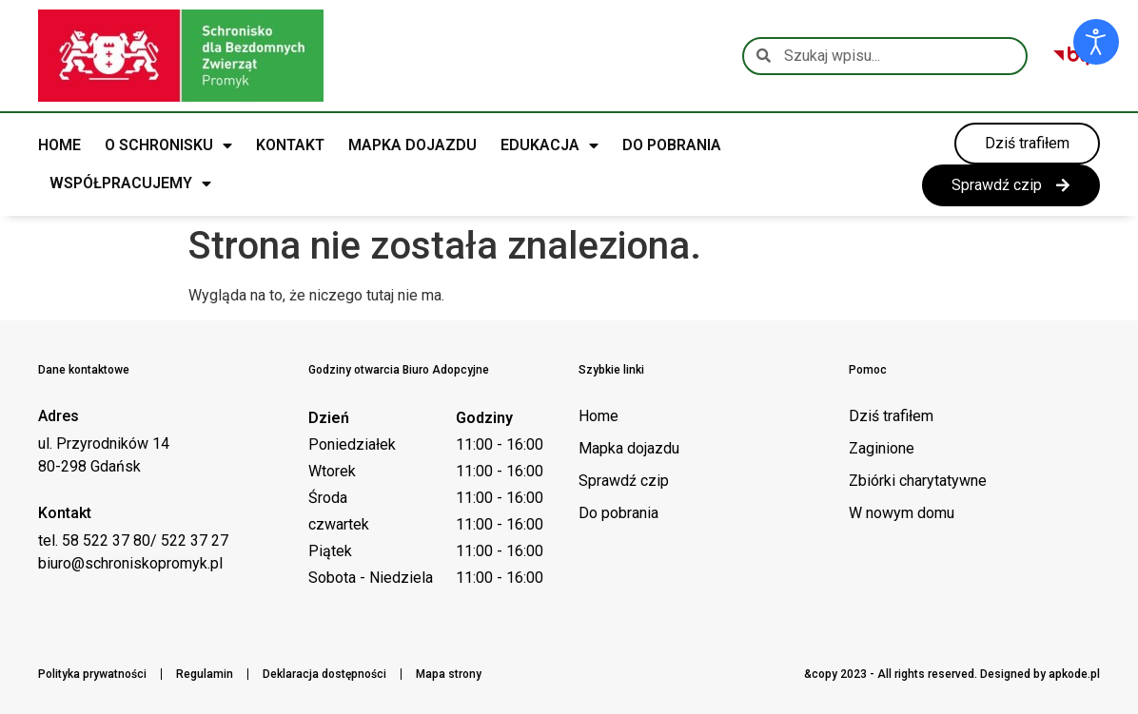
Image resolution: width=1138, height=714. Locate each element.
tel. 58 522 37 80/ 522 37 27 (133, 540)
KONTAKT (290, 145)
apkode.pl (1074, 674)
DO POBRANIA (671, 145)
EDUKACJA (549, 145)
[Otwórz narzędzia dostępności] (1096, 42)
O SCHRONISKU (168, 145)
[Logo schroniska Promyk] (181, 56)
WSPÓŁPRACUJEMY (130, 183)
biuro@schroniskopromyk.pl (130, 563)
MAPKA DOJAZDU (412, 145)
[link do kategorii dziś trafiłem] (1027, 143)
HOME (59, 145)
